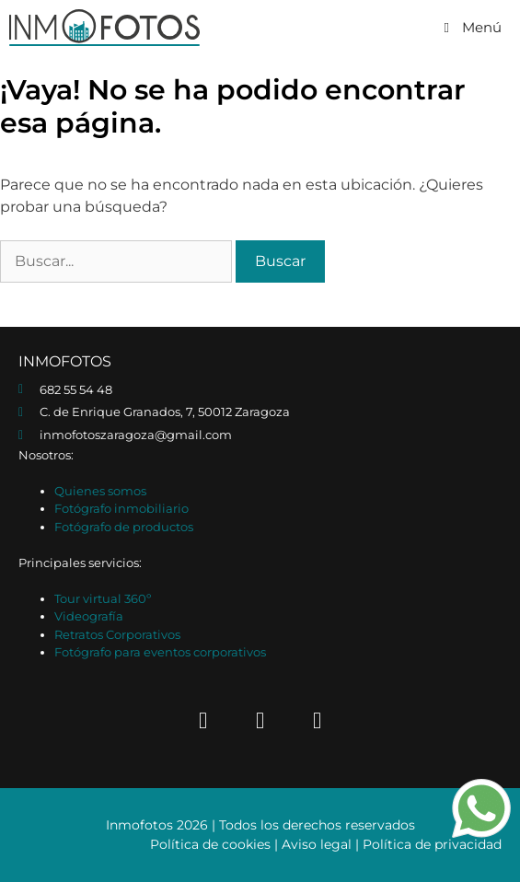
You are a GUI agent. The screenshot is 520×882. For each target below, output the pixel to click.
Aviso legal (317, 844)
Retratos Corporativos (117, 634)
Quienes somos (100, 490)
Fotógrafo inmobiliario (121, 508)
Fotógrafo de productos (123, 526)
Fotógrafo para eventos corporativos (160, 651)
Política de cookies (210, 844)
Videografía (88, 616)
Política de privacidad (432, 844)
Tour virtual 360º (102, 598)
